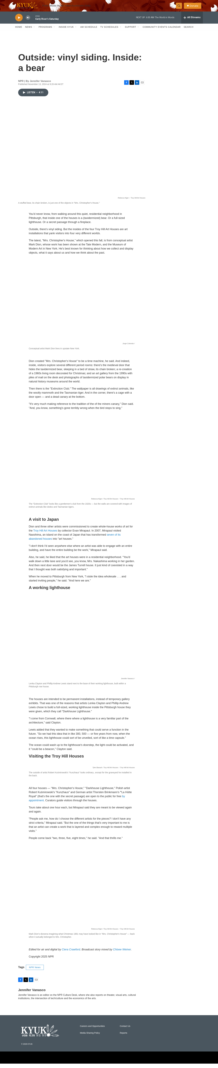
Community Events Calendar (162, 31)
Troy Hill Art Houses (45, 534)
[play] (19, 22)
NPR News (35, 1051)
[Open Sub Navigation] (34, 31)
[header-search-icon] (180, 8)
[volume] (28, 22)
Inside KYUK (66, 31)
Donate (195, 8)
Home (18, 31)
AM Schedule (88, 31)
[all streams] (192, 22)
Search (188, 31)
